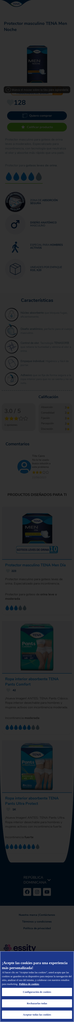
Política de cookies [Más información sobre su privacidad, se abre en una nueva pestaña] (29, 984)
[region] (37, 986)
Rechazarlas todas (37, 1003)
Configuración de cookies (37, 991)
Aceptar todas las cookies (37, 1014)
